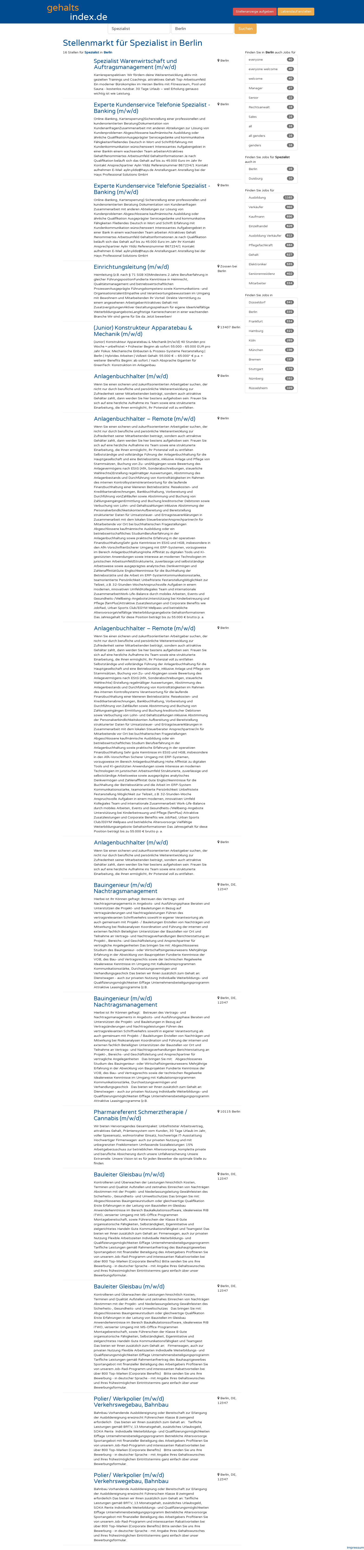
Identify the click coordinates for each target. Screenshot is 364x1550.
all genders (271, 136)
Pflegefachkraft (271, 245)
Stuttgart (271, 369)
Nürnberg (271, 378)
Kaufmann (271, 216)
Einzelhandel (271, 226)
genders (271, 145)
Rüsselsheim (271, 388)
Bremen (271, 359)
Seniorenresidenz (271, 274)
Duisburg (271, 178)
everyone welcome (271, 69)
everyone (271, 59)
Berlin (271, 169)
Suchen (245, 28)
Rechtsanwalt (271, 107)
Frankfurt (271, 321)
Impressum (355, 1548)
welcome (271, 78)
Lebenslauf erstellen (296, 11)
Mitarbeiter (271, 283)
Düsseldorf (271, 302)
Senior (271, 97)
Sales (271, 117)
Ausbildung (271, 197)
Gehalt (271, 255)
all (271, 126)
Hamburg (271, 331)
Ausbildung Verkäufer (271, 235)
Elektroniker (271, 264)
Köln (271, 340)
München (271, 350)
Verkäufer (271, 207)
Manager (271, 88)
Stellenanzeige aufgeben (255, 11)
